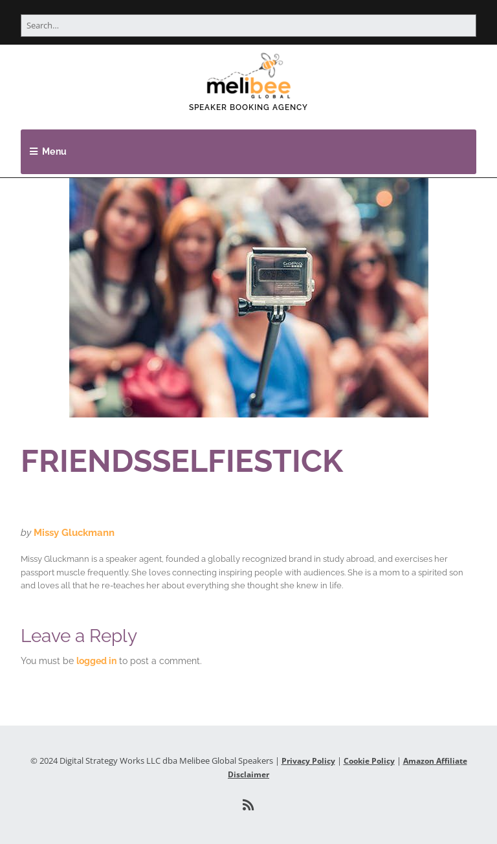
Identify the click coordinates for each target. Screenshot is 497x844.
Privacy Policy (308, 760)
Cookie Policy (369, 760)
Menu (54, 151)
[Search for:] (248, 25)
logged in (96, 661)
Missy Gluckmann (74, 533)
